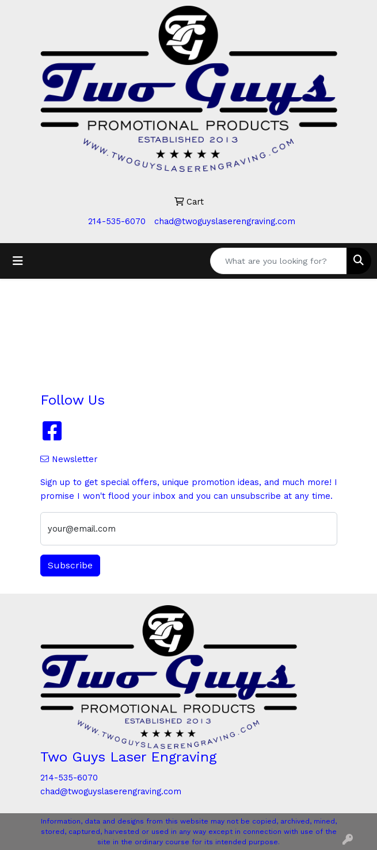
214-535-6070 (117, 221)
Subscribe (70, 565)
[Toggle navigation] (18, 261)
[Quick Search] (278, 261)
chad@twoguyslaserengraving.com (224, 221)
